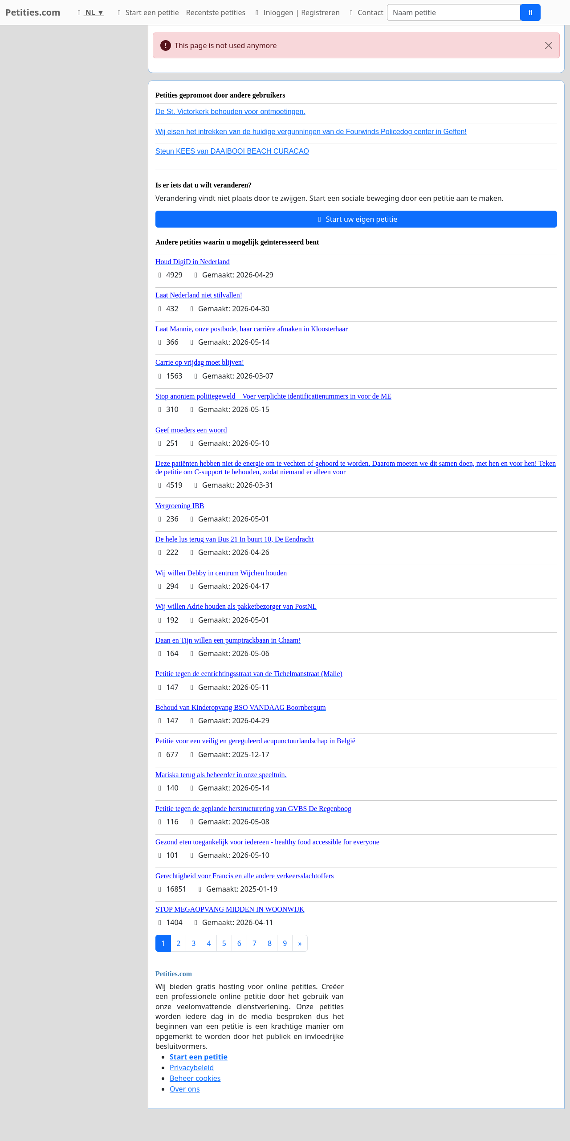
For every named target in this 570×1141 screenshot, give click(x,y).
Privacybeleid (192, 1067)
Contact (365, 12)
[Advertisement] (71, 159)
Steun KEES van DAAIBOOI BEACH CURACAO (232, 151)
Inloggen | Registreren (296, 12)
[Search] (454, 12)
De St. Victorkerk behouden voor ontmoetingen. (230, 111)
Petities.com (33, 12)
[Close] (548, 45)
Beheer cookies (195, 1078)
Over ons (185, 1089)
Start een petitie (147, 12)
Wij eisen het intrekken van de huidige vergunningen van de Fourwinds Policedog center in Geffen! (311, 131)
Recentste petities (215, 12)
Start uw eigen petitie (356, 219)
